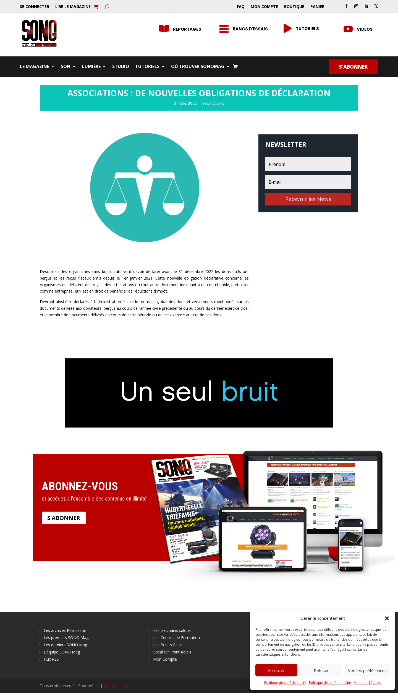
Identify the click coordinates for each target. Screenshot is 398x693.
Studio (120, 66)
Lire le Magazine (73, 7)
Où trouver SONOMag (197, 66)
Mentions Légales (367, 682)
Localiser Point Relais (172, 652)
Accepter (276, 670)
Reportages (187, 29)
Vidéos (365, 29)
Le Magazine (34, 66)
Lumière (91, 66)
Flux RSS (51, 659)
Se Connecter (34, 7)
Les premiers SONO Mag (66, 637)
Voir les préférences (367, 670)
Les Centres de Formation (176, 637)
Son (65, 66)
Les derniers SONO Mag (65, 644)
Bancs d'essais (250, 29)
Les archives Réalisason (65, 630)
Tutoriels (307, 29)
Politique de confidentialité (285, 682)
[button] (387, 618)
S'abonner (353, 66)
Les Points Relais (168, 644)
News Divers (212, 103)
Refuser (321, 670)
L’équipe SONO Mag (62, 652)
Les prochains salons (172, 630)
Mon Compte (264, 7)
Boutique (294, 7)
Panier (317, 7)
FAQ (241, 7)
